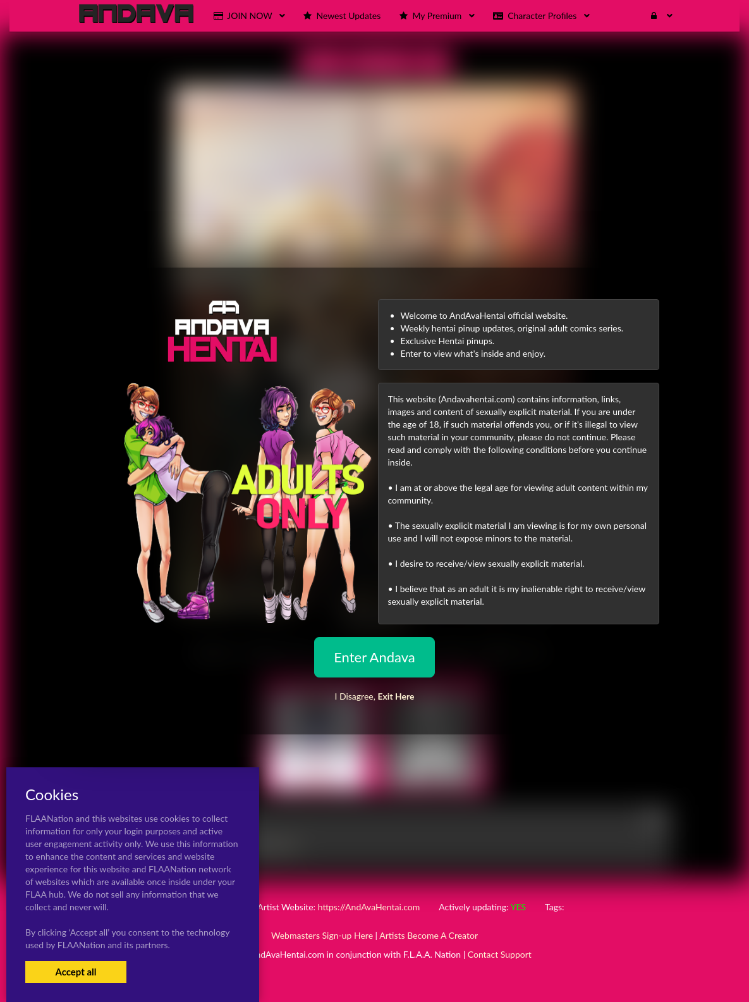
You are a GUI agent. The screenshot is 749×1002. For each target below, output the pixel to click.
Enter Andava (374, 656)
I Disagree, (374, 696)
